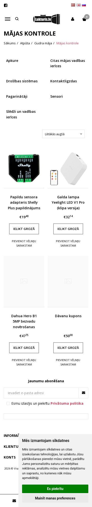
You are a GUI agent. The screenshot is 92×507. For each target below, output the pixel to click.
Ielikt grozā (24, 229)
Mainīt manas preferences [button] (55, 498)
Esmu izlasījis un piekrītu (47, 403)
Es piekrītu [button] (55, 489)
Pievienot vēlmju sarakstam (24, 243)
